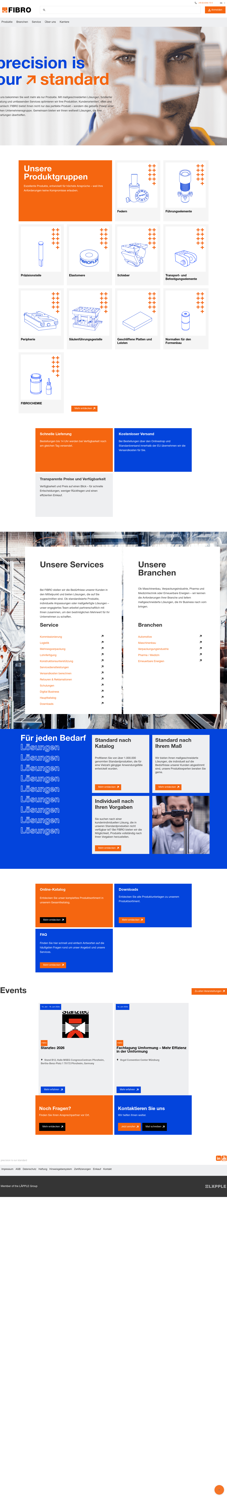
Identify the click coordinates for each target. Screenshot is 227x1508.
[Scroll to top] (219, 1490)
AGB (18, 1169)
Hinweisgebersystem (60, 1169)
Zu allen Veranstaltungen (208, 991)
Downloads (46, 704)
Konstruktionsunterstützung (56, 661)
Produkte (7, 22)
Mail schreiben (153, 1127)
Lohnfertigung (48, 655)
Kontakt (107, 1169)
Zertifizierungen (82, 1169)
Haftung (43, 1169)
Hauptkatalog (48, 698)
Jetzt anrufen (128, 1127)
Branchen (22, 22)
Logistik (44, 643)
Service (36, 22)
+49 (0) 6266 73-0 (205, 3)
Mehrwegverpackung (52, 649)
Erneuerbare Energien (151, 661)
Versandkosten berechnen (55, 673)
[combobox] (222, 3)
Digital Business (49, 692)
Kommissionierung (51, 637)
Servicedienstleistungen (54, 667)
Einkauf (97, 1169)
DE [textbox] (221, 3)
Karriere (64, 22)
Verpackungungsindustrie (153, 649)
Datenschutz (29, 1169)
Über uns (50, 22)
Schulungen (47, 686)
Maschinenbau (147, 643)
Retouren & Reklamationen (56, 679)
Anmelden (215, 10)
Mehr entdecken (83, 408)
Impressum (7, 1169)
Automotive (145, 637)
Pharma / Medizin (148, 655)
